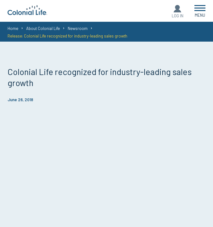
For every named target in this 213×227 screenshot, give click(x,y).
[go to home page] (27, 12)
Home (13, 28)
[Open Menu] (200, 11)
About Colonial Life (43, 28)
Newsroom (78, 28)
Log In (177, 15)
